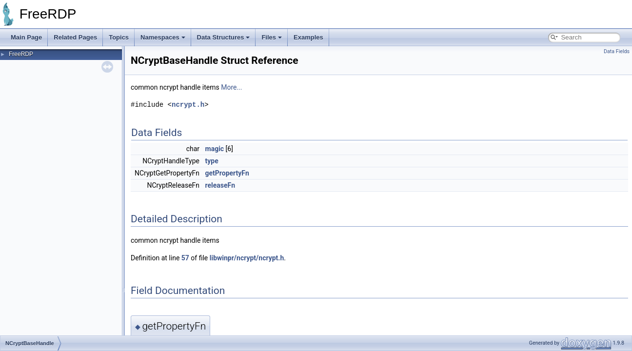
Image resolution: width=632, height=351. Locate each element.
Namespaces (162, 37)
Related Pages (75, 37)
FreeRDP (21, 54)
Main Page (26, 37)
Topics (119, 37)
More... (231, 87)
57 (185, 258)
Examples (308, 37)
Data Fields (617, 51)
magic (214, 149)
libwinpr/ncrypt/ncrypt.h (247, 258)
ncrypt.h (188, 104)
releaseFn (220, 185)
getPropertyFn (227, 173)
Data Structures (223, 37)
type (211, 161)
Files (271, 37)
